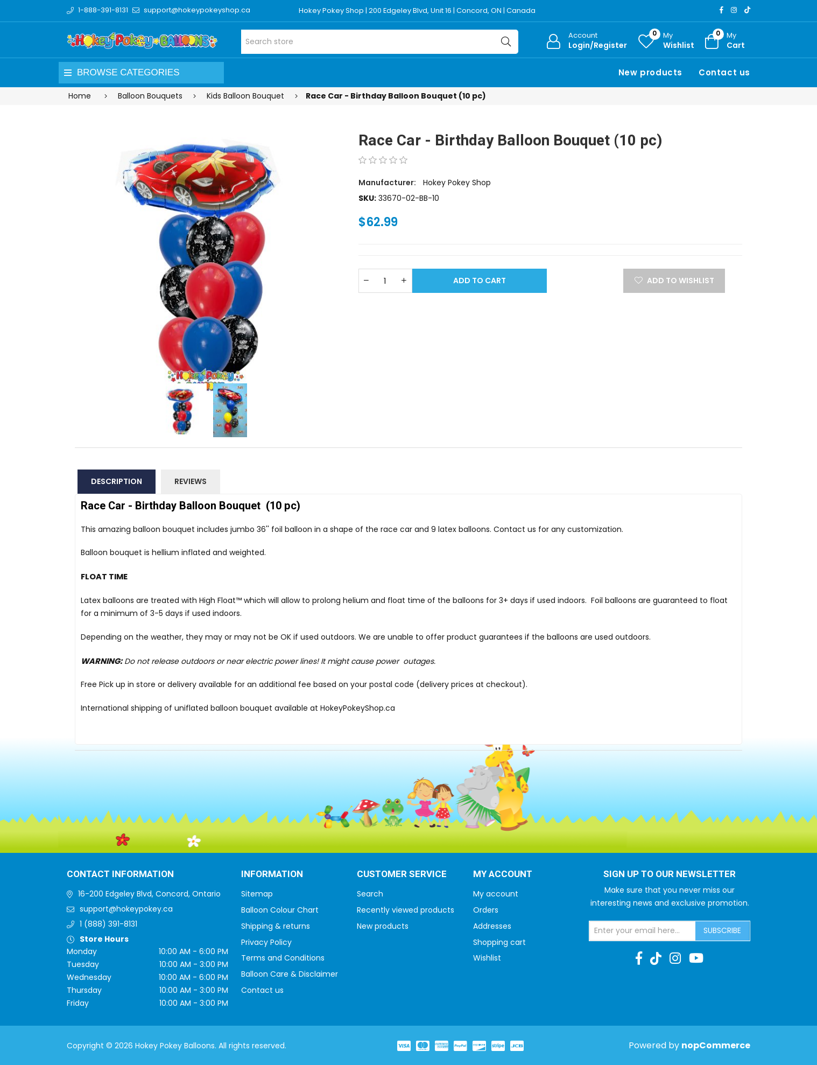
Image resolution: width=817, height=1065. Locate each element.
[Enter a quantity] (385, 281)
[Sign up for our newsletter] (642, 931)
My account (495, 893)
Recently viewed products (405, 910)
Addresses (492, 926)
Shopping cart (499, 942)
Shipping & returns (275, 926)
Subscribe (722, 930)
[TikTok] (747, 9)
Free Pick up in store (118, 684)
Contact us (724, 72)
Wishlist (487, 957)
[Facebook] (721, 9)
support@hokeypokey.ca (126, 908)
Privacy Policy (266, 942)
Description (116, 481)
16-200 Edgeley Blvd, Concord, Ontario (149, 893)
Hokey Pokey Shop (457, 182)
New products (650, 72)
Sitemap (257, 893)
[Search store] (379, 42)
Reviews (190, 481)
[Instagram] (734, 9)
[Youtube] (696, 958)
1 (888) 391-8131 (108, 924)
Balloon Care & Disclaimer (289, 974)
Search (370, 893)
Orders (485, 910)
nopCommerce (715, 1045)
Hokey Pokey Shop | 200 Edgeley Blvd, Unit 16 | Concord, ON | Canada (417, 10)
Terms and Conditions (283, 957)
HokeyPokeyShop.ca (357, 708)
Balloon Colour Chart (280, 910)
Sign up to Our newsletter (669, 874)
